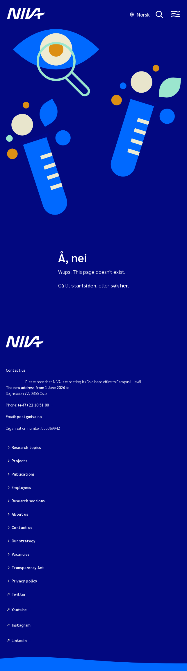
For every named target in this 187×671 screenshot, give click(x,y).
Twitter (19, 594)
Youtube (19, 609)
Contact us (22, 527)
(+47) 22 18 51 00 (33, 404)
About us (20, 514)
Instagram (21, 625)
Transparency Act (28, 567)
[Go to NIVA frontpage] (65, 14)
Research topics (26, 447)
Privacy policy (24, 580)
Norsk (140, 14)
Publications (23, 474)
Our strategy (23, 540)
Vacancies (21, 554)
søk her (119, 285)
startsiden (83, 285)
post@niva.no (29, 416)
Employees (21, 487)
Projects (19, 460)
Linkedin (19, 640)
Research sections (28, 500)
